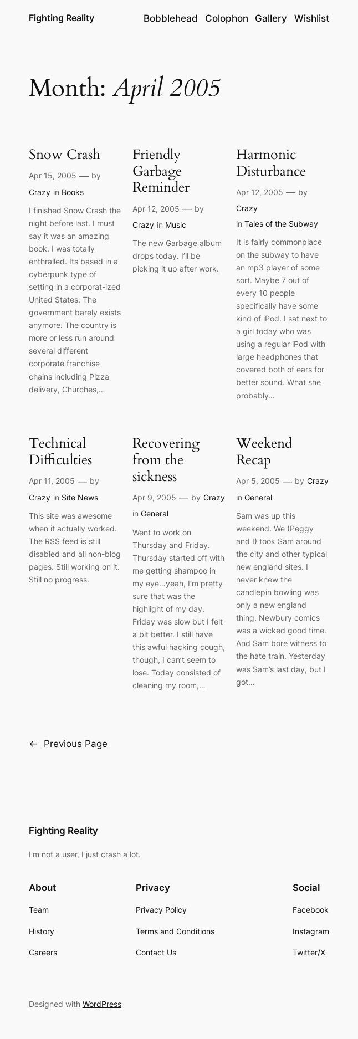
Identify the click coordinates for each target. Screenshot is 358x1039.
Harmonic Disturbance (271, 163)
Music (175, 224)
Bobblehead (171, 18)
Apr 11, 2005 (52, 480)
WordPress (102, 1004)
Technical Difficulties (60, 452)
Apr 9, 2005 (154, 497)
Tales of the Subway (281, 223)
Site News (80, 497)
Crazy (39, 192)
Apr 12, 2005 (156, 208)
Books (73, 192)
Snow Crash (64, 155)
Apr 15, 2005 (52, 175)
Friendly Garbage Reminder (161, 171)
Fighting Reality (61, 18)
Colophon (226, 18)
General (154, 513)
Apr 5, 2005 (258, 480)
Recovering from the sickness (166, 460)
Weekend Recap (264, 452)
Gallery (271, 18)
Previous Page (68, 743)
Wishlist (311, 18)
